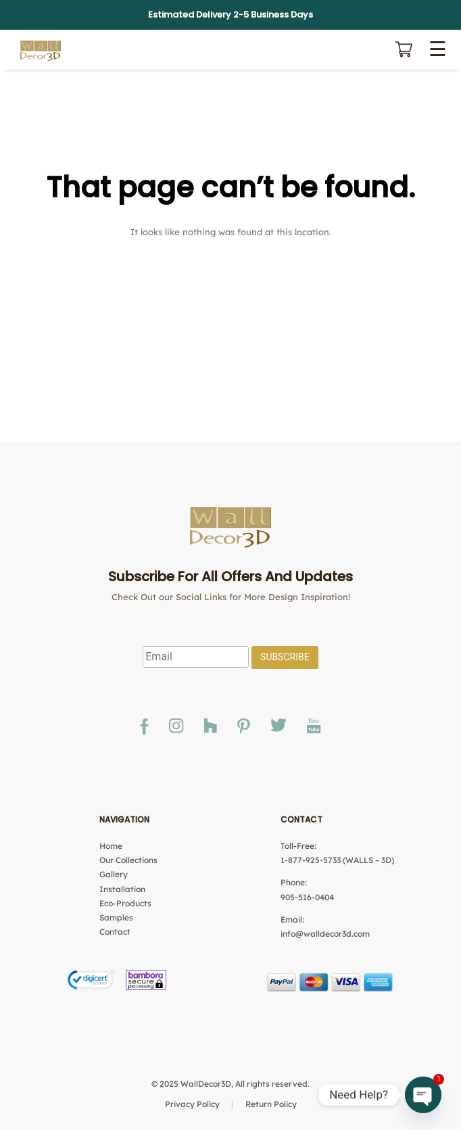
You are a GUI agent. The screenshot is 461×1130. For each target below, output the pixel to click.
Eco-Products (125, 903)
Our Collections (128, 860)
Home (110, 846)
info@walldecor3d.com (325, 934)
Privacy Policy (192, 1104)
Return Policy (271, 1104)
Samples (116, 917)
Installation (122, 889)
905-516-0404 (307, 897)
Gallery (113, 874)
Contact (114, 932)
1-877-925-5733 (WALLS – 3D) (337, 860)
